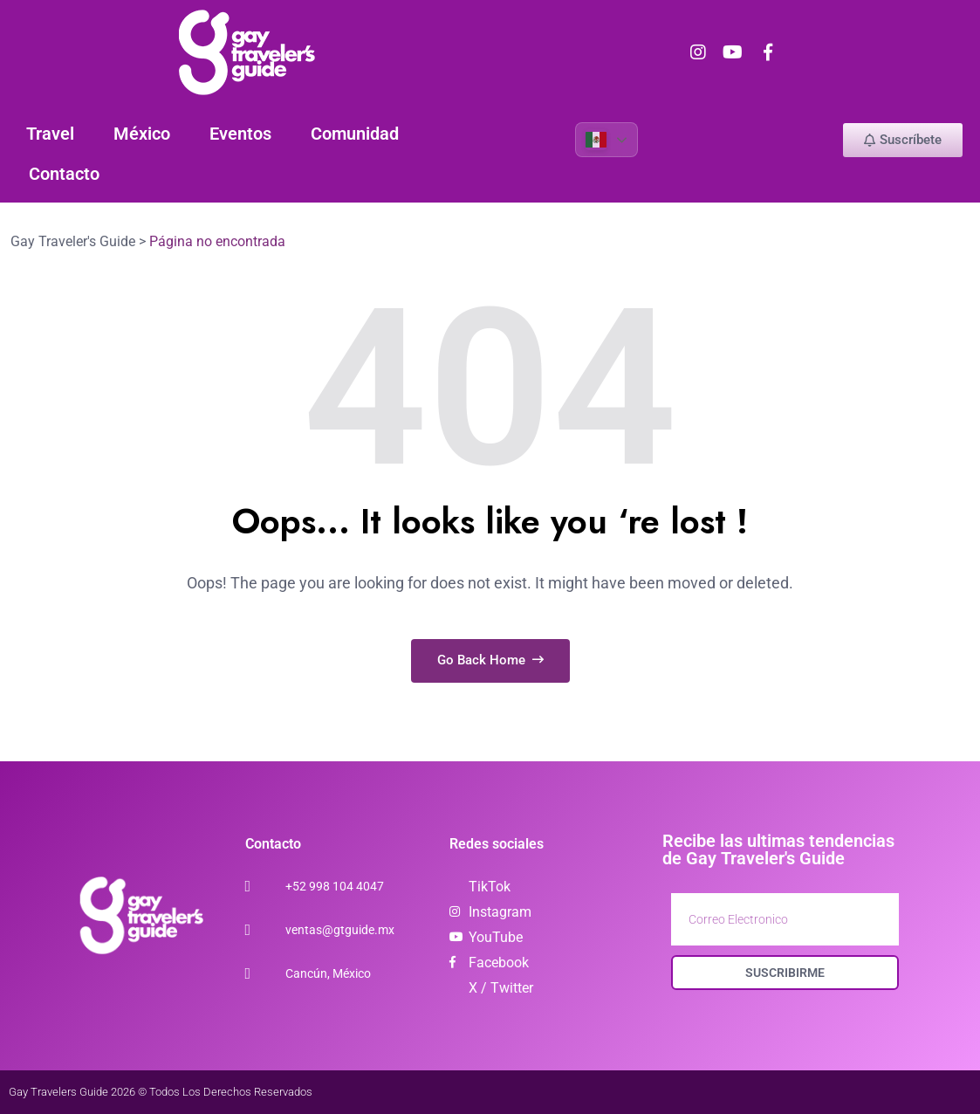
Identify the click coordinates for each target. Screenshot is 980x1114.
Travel (50, 133)
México (141, 133)
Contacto (64, 173)
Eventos (240, 133)
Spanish (596, 139)
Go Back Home (490, 660)
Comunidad (355, 133)
